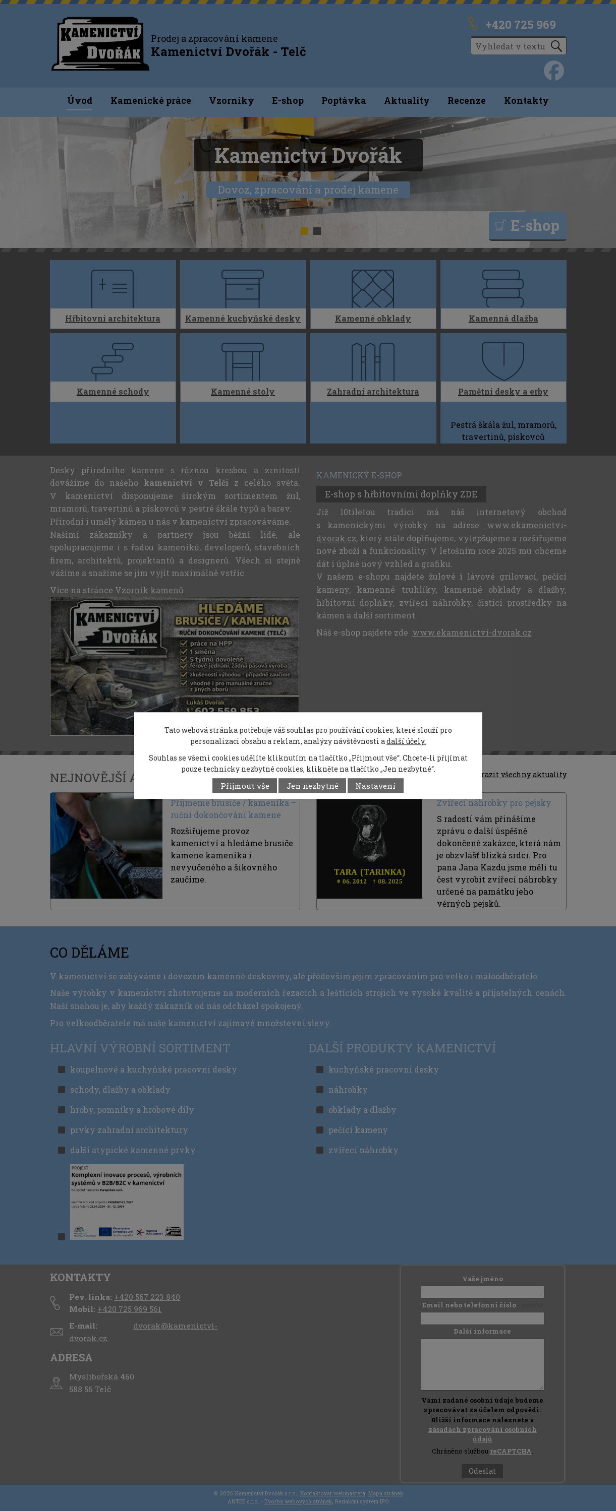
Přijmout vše (244, 786)
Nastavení (375, 786)
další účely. (406, 741)
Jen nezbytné (313, 786)
